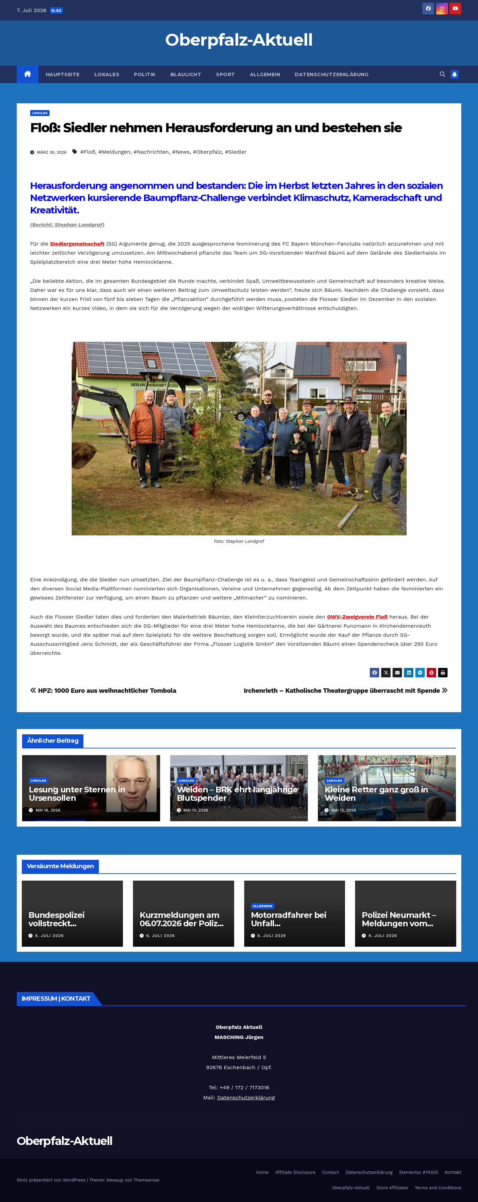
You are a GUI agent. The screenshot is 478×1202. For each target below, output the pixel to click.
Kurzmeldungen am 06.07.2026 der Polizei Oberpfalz (182, 923)
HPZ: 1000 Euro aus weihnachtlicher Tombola (103, 690)
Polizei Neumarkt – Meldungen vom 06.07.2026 (398, 923)
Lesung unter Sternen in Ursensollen (77, 794)
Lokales (107, 74)
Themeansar (147, 1180)
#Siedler (236, 152)
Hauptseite (63, 74)
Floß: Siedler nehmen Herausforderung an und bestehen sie (216, 128)
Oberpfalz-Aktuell (239, 40)
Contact (330, 1172)
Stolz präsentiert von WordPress (52, 1180)
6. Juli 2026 (49, 935)
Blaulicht (186, 74)
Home (262, 1172)
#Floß (87, 152)
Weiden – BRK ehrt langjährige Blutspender (237, 794)
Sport (225, 74)
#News (181, 152)
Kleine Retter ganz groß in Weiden (376, 794)
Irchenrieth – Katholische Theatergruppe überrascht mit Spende (346, 690)
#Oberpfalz (207, 152)
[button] (442, 74)
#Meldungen (114, 152)
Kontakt (453, 1172)
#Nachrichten (151, 152)
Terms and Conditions (438, 1187)
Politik (145, 74)
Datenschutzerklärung (331, 74)
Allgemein (265, 74)
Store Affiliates (392, 1187)
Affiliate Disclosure (295, 1172)
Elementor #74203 (418, 1172)
